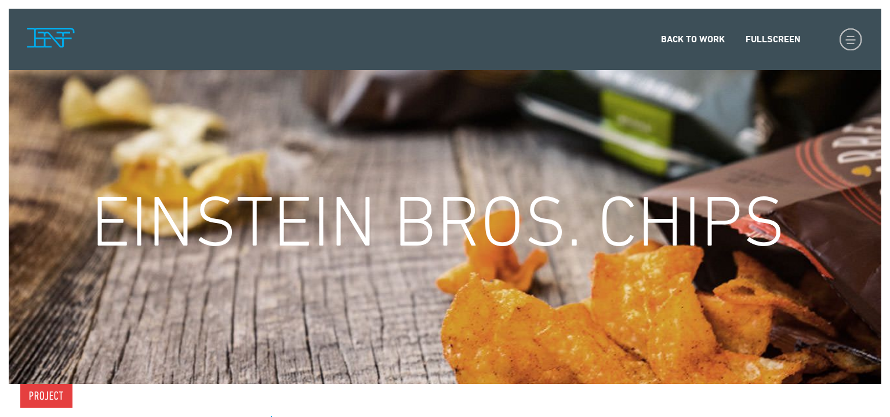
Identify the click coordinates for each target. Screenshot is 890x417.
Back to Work (693, 39)
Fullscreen (773, 39)
